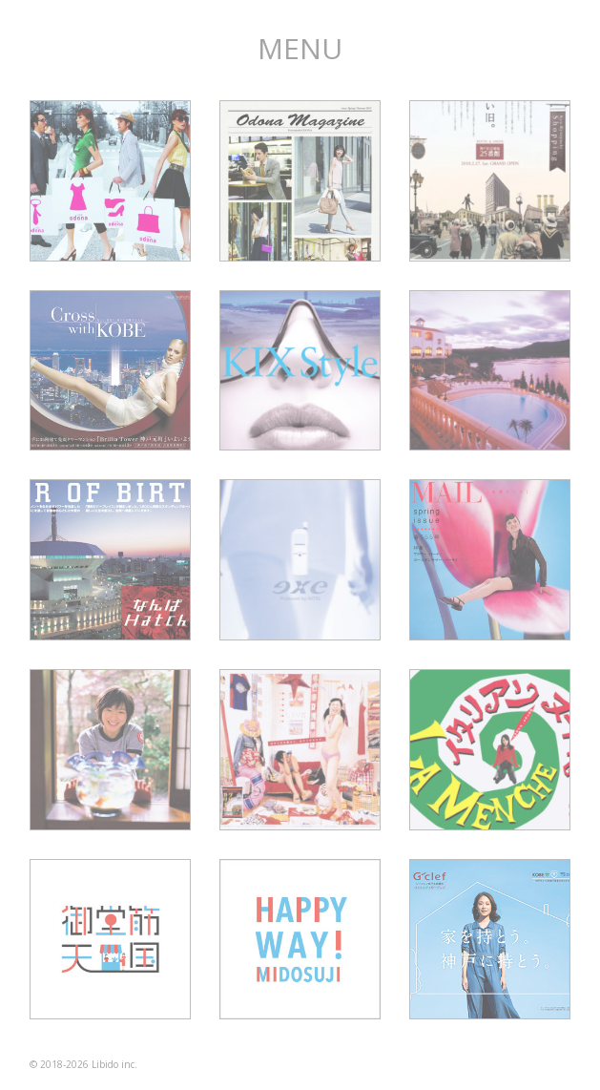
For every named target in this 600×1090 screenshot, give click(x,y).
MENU (300, 48)
